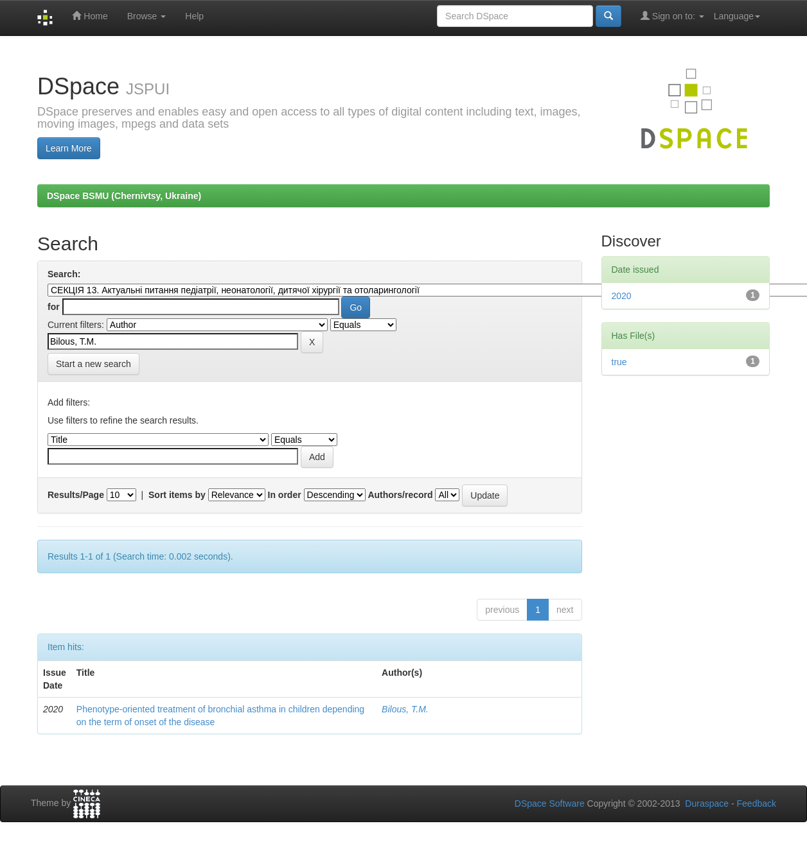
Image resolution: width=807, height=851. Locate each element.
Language (737, 16)
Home (89, 15)
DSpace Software (550, 803)
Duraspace (707, 803)
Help (194, 16)
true (619, 362)
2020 (622, 296)
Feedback (756, 803)
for (54, 307)
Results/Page (76, 495)
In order (284, 495)
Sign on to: (672, 15)
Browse (146, 16)
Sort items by (177, 495)
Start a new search (93, 364)
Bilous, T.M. (405, 709)
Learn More (69, 148)
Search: (64, 274)
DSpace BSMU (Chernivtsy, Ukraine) (124, 196)
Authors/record (400, 495)
